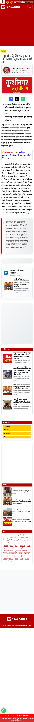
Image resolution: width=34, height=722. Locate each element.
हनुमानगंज (27, 558)
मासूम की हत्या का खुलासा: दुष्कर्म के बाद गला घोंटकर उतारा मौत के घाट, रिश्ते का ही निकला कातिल (22, 402)
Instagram (7, 433)
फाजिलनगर (18, 548)
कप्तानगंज (5, 538)
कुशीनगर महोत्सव (15, 540)
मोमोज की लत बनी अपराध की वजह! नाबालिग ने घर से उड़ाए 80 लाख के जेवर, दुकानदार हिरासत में (21, 521)
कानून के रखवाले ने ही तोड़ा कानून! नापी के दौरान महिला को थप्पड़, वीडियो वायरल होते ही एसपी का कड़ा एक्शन (22, 356)
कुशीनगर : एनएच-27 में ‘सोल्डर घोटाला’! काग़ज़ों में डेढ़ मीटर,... (16, 155)
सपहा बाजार (17, 556)
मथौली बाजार (24, 551)
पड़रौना (5, 548)
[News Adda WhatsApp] (3, 710)
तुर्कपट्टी (11, 545)
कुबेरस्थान (16, 538)
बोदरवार (11, 551)
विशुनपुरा (11, 556)
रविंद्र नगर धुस (26, 553)
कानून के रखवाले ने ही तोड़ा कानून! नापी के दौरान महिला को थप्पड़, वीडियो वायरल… (17, 719)
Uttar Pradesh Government (9, 535)
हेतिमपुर (9, 561)
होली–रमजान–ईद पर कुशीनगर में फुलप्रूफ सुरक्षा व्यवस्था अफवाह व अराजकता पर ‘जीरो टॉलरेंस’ (22, 387)
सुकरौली (16, 558)
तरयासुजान (6, 545)
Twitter (6, 430)
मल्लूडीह (5, 553)
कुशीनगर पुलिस (6, 540)
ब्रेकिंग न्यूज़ (18, 551)
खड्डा (4, 543)
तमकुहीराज (23, 543)
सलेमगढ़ (5, 558)
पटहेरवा (28, 545)
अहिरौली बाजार (27, 535)
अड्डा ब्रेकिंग (20, 535)
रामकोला (5, 556)
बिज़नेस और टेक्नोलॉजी (26, 548)
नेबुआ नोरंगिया (22, 545)
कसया (11, 538)
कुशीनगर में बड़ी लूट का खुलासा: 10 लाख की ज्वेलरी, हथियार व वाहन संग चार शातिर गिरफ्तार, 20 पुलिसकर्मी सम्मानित (22, 282)
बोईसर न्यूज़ (6, 551)
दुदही (16, 545)
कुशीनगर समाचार (24, 540)
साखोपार (11, 558)
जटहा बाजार (16, 543)
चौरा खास (9, 543)
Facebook (7, 426)
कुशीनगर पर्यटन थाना (24, 538)
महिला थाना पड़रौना (12, 553)
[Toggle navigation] (30, 7)
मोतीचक (20, 553)
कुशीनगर (4, 51)
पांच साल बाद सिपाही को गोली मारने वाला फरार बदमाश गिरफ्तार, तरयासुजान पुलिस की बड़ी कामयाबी (21, 492)
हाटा (4, 561)
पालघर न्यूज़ (11, 548)
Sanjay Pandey (25, 68)
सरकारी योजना (24, 556)
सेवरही (22, 558)
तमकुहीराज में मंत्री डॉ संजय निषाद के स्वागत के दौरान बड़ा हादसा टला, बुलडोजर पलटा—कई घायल (21, 511)
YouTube (7, 437)
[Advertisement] (17, 27)
